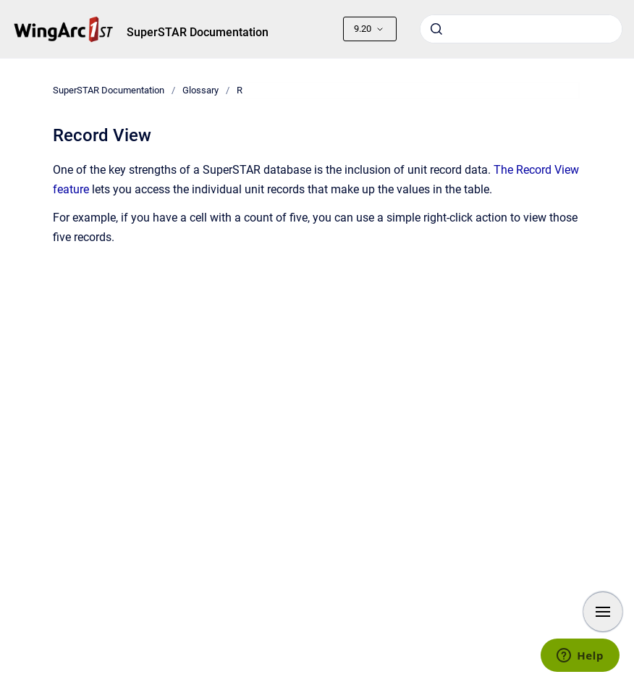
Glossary (200, 90)
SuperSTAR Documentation (198, 32)
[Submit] (436, 29)
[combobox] (521, 29)
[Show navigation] (602, 611)
